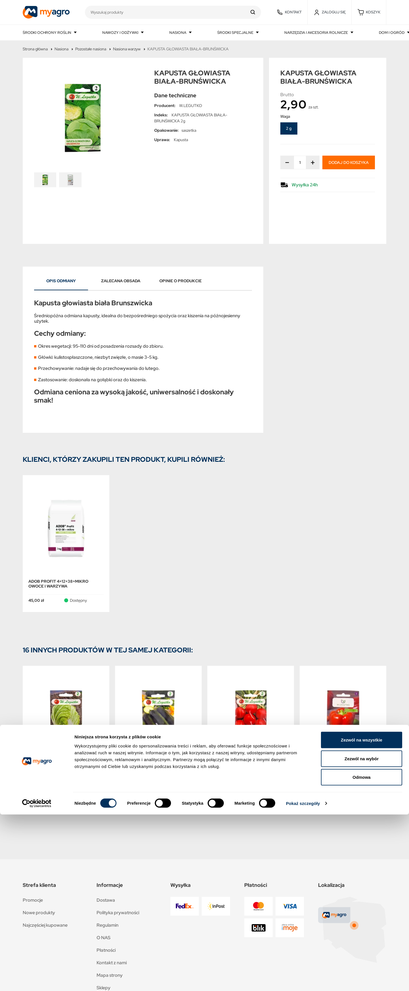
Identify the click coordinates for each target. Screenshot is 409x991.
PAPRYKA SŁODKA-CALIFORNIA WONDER (336, 734)
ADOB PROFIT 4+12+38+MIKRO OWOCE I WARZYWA (58, 543)
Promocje (33, 859)
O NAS (103, 897)
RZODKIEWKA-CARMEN (236, 731)
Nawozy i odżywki (120, 32)
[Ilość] (300, 162)
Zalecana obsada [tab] (120, 240)
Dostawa (106, 859)
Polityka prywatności (118, 872)
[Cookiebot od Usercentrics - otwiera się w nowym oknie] (37, 980)
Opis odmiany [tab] (61, 240)
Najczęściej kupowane (45, 884)
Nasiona (178, 32)
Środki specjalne (235, 32)
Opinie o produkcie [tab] (180, 240)
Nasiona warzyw (127, 48)
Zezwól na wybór (362, 935)
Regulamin (107, 884)
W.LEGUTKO (190, 105)
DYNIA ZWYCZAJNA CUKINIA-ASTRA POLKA (156, 734)
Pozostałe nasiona (90, 48)
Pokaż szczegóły (303, 979)
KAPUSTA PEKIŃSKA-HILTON (56, 731)
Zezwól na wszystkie (361, 916)
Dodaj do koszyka (349, 162)
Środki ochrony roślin (47, 32)
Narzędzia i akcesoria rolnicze (316, 32)
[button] (369, 12)
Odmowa (361, 953)
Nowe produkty (39, 872)
